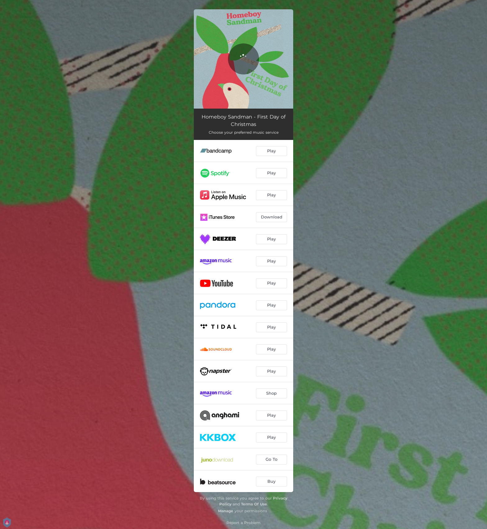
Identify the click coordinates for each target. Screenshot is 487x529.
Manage (225, 511)
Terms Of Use (254, 504)
